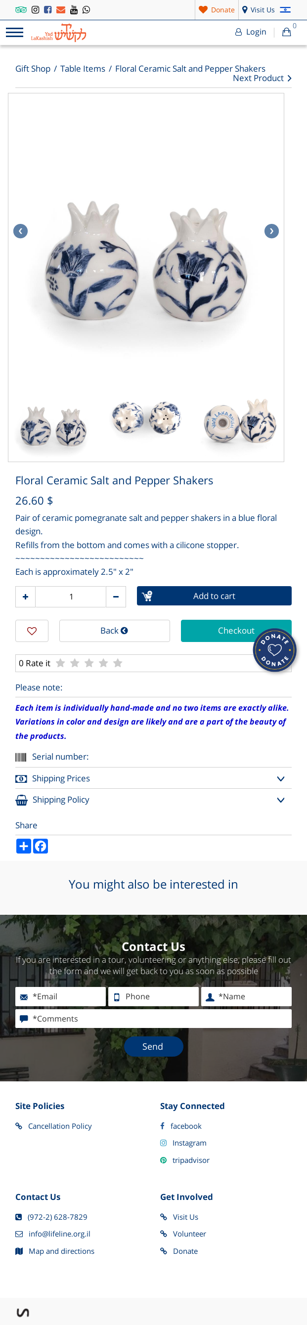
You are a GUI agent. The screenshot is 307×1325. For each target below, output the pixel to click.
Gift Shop (32, 69)
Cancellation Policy (53, 1126)
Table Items (82, 69)
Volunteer (183, 1234)
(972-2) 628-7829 (51, 1217)
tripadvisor (185, 1160)
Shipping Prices (52, 779)
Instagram (183, 1143)
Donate (179, 1251)
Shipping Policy (52, 800)
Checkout (236, 630)
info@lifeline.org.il (52, 1234)
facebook (181, 1126)
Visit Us (179, 1217)
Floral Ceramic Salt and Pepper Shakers (190, 69)
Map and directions (54, 1251)
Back (114, 630)
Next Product (262, 78)
